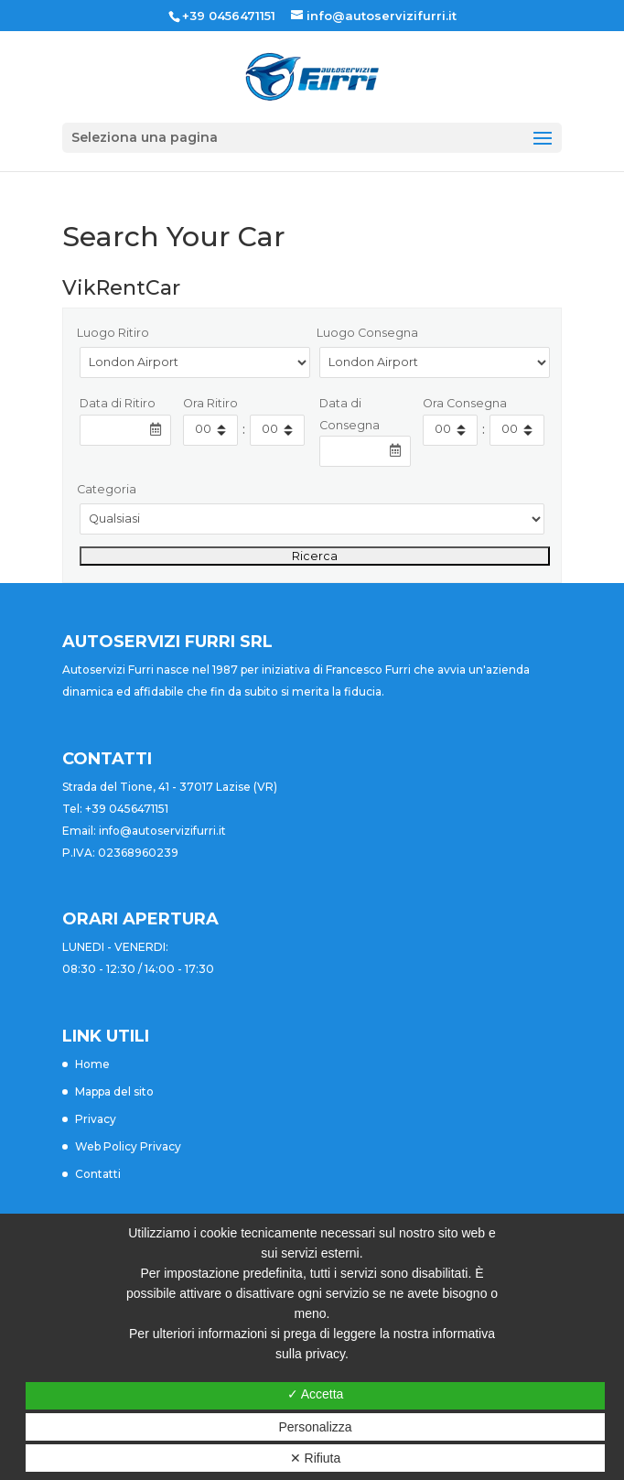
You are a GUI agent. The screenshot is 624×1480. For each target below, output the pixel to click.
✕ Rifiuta (315, 1458)
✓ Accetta (315, 1394)
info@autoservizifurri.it (162, 830)
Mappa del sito (114, 1091)
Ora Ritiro (210, 403)
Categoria (106, 489)
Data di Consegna (349, 414)
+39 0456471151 (228, 15)
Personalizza (314, 1427)
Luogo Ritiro (113, 333)
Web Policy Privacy (128, 1146)
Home (92, 1064)
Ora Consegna (465, 403)
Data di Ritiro (118, 403)
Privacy (95, 1119)
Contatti (98, 1174)
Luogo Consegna (367, 333)
